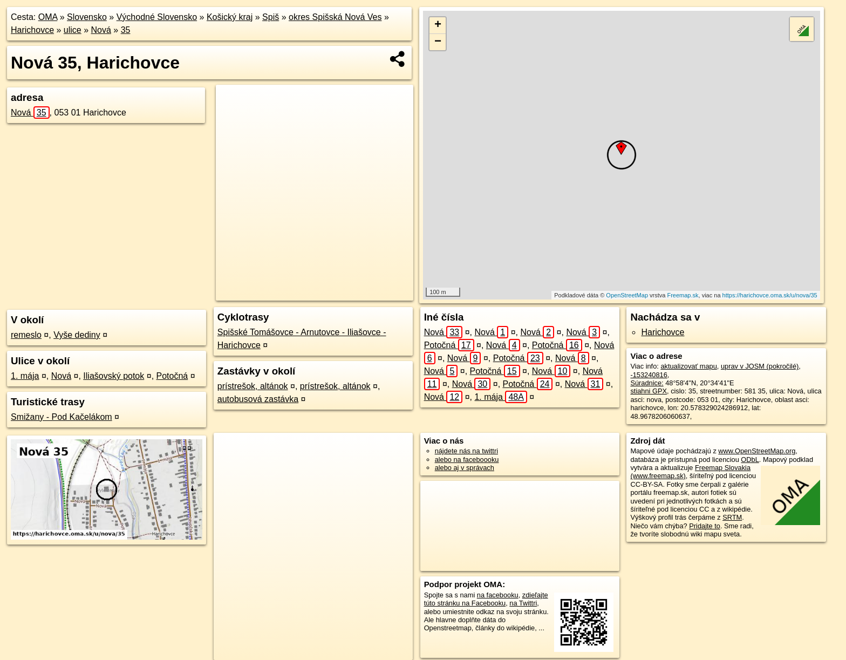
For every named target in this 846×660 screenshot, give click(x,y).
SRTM (732, 517)
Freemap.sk (682, 295)
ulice (72, 30)
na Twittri (523, 603)
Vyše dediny (76, 334)
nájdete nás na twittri (466, 451)
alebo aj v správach (464, 468)
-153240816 (648, 375)
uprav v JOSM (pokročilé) (760, 366)
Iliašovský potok (113, 375)
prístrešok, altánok (252, 386)
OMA (48, 17)
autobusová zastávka (257, 399)
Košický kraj (230, 17)
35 (126, 30)
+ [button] (437, 25)
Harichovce (32, 30)
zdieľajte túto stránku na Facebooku (486, 599)
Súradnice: (646, 383)
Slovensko (87, 17)
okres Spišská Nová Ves (335, 17)
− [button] (437, 42)
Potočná (172, 375)
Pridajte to (704, 526)
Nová (101, 30)
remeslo (26, 334)
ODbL (750, 459)
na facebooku (497, 595)
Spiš (270, 17)
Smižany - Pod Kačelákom (61, 416)
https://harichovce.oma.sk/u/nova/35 (769, 295)
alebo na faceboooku (467, 459)
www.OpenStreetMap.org (756, 451)
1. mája (25, 375)
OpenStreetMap (627, 295)
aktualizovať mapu (688, 366)
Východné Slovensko (157, 17)
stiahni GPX (648, 391)
